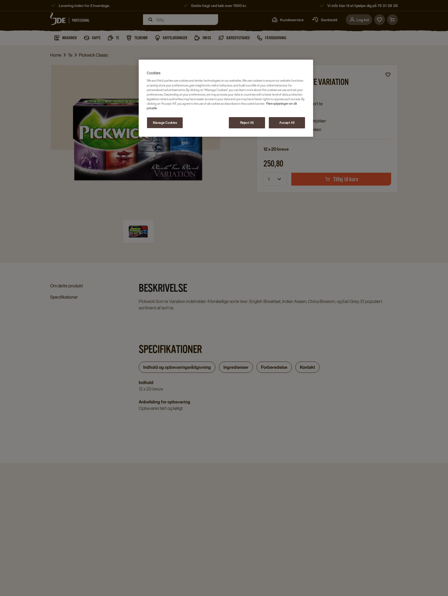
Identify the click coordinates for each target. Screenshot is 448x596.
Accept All (287, 122)
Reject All (247, 122)
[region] (226, 98)
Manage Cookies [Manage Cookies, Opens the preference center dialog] (165, 122)
